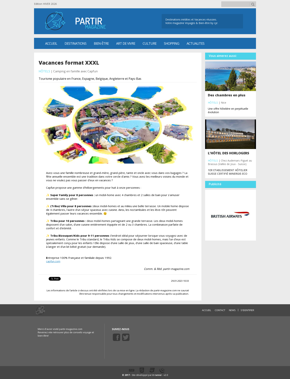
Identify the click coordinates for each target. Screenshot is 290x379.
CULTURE (149, 43)
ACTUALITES (195, 43)
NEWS (232, 310)
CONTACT (220, 310)
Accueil (51, 43)
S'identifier (247, 310)
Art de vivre (125, 43)
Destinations (75, 43)
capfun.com (53, 261)
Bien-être (101, 43)
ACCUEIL (206, 310)
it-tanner (157, 375)
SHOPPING (171, 43)
